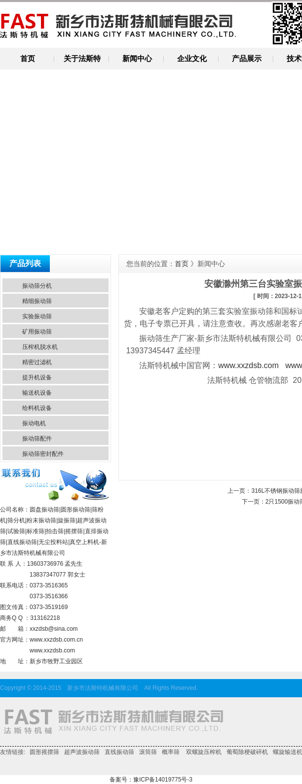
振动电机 (34, 423)
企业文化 (192, 58)
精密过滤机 (37, 362)
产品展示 (247, 58)
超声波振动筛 (82, 752)
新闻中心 (137, 58)
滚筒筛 (148, 752)
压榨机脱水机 (40, 346)
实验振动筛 (37, 316)
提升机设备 (37, 377)
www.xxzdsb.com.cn (56, 639)
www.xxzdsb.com (52, 650)
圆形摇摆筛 (44, 752)
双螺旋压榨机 (203, 752)
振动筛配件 (37, 438)
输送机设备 (37, 392)
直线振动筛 (119, 752)
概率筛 (171, 752)
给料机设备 (37, 408)
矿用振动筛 (37, 331)
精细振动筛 (37, 301)
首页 (27, 58)
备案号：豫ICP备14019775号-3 (151, 779)
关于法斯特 (82, 58)
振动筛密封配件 (43, 453)
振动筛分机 (37, 285)
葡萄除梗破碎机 (247, 752)
